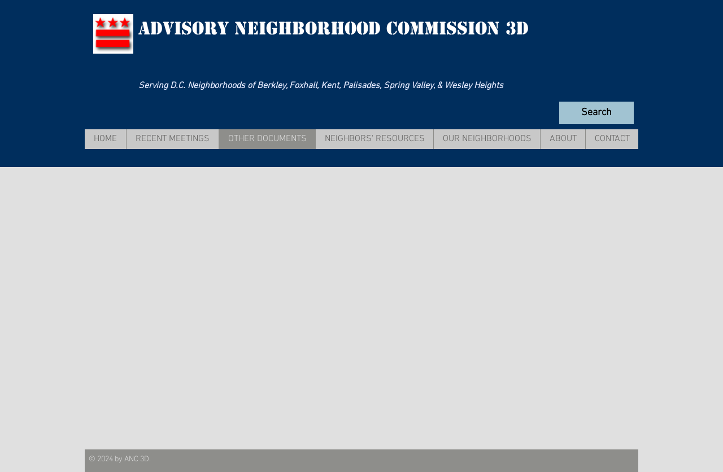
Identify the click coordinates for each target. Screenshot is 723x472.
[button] (172, 139)
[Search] (596, 113)
